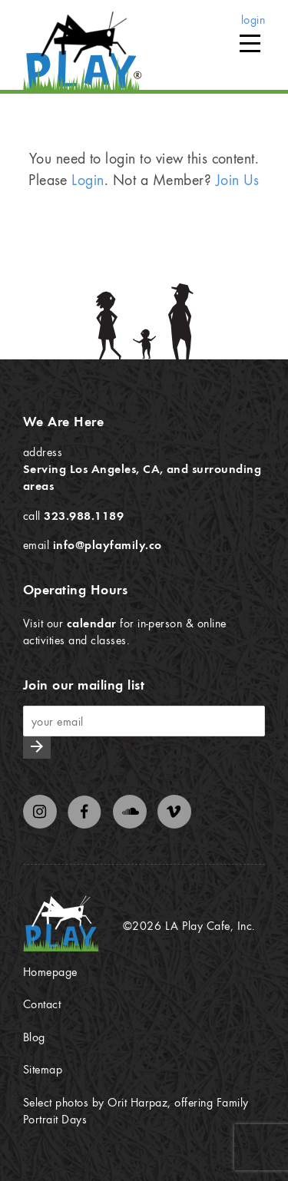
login (253, 19)
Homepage (50, 971)
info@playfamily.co (107, 544)
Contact (42, 1003)
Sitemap (42, 1069)
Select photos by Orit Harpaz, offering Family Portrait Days (136, 1110)
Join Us (238, 179)
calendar (92, 622)
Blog (34, 1036)
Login (87, 179)
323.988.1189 (84, 515)
